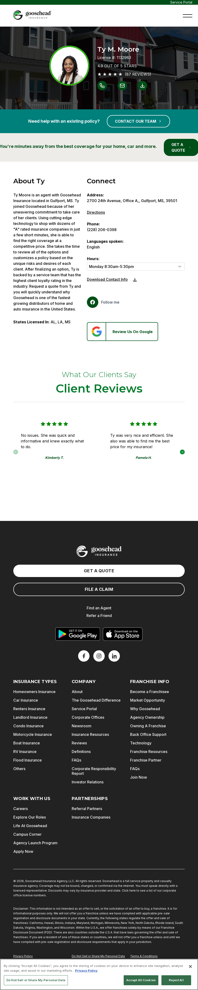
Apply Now (23, 851)
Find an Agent (99, 608)
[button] (187, 15)
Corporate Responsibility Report (94, 771)
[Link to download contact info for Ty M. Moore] (142, 85)
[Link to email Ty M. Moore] (122, 85)
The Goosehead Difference (96, 700)
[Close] (190, 968)
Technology (140, 743)
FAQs (76, 760)
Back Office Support (148, 734)
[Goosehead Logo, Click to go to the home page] (32, 15)
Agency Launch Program (35, 842)
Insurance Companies (91, 817)
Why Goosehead (145, 708)
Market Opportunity (147, 700)
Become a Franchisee (149, 691)
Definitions (81, 751)
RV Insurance (25, 751)
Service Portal (181, 2)
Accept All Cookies (141, 982)
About (77, 691)
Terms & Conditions (144, 956)
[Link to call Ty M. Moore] (102, 85)
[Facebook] (103, 302)
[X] (99, 656)
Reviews (79, 743)
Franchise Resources (148, 751)
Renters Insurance (29, 708)
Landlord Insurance (30, 717)
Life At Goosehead (30, 825)
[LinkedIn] (114, 656)
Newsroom (81, 725)
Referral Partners (87, 808)
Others (19, 768)
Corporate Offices (88, 717)
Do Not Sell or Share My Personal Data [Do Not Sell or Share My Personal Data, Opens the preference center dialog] (35, 982)
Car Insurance (25, 700)
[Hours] (136, 266)
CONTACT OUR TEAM (138, 121)
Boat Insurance (26, 743)
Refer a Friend (99, 615)
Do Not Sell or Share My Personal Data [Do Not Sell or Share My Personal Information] (98, 956)
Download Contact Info (107, 279)
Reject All (176, 982)
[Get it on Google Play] (77, 634)
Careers (20, 808)
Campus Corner (27, 834)
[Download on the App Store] (123, 634)
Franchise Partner (145, 760)
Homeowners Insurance (34, 691)
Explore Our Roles (29, 817)
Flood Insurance (27, 760)
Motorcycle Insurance (32, 734)
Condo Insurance (28, 725)
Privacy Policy (23, 956)
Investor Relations (88, 782)
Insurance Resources (90, 734)
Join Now (138, 777)
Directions (96, 212)
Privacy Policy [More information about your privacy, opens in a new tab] (86, 972)
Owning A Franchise (148, 725)
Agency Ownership (147, 717)
